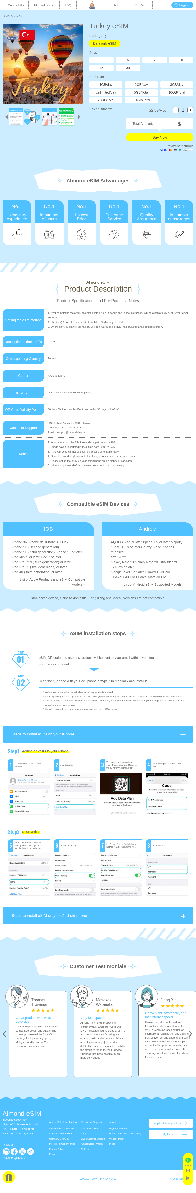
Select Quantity (100, 109)
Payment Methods (118, 1133)
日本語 (7, 1163)
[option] (38, 1039)
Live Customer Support (93, 1144)
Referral (118, 5)
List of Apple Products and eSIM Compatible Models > (52, 582)
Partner (53, 1159)
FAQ (68, 5)
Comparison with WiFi (60, 1138)
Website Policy (116, 1144)
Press (112, 1149)
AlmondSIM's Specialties (62, 1133)
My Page (141, 5)
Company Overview (59, 1144)
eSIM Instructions (90, 1133)
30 (128, 68)
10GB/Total (177, 92)
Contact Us (16, 5)
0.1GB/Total (141, 100)
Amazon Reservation (92, 1149)
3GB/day (176, 84)
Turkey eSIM (16, 16)
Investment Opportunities (62, 1149)
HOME (6, 16)
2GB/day (141, 84)
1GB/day (105, 84)
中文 (23, 1163)
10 (181, 60)
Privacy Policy (56, 1154)
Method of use (44, 5)
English (15, 1163)
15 (101, 68)
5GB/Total (141, 92)
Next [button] (190, 1038)
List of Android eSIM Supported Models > (153, 584)
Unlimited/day (106, 92)
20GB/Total (106, 100)
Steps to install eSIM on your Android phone (99, 920)
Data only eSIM (104, 43)
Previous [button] (4, 1038)
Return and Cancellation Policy (125, 1138)
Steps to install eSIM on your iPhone (99, 739)
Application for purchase (168, 1128)
